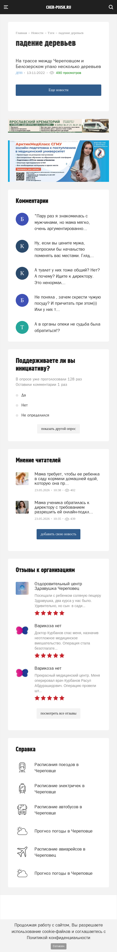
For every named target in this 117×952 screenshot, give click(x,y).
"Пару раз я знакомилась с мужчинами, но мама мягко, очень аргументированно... (62, 222)
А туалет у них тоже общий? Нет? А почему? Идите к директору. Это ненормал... (67, 276)
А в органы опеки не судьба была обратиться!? (67, 327)
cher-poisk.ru (58, 7)
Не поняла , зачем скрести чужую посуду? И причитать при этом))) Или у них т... (68, 303)
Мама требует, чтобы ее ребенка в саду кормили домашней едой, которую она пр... (67, 479)
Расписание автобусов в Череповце (58, 809)
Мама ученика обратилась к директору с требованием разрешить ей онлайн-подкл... (64, 507)
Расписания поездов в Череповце (57, 767)
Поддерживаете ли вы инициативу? (45, 364)
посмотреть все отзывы (59, 713)
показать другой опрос (58, 429)
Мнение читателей (38, 460)
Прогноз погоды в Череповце (64, 831)
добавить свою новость (58, 534)
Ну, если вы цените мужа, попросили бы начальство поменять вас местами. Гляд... (64, 249)
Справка (26, 749)
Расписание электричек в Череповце (60, 788)
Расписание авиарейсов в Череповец (60, 852)
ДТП (19, 73)
